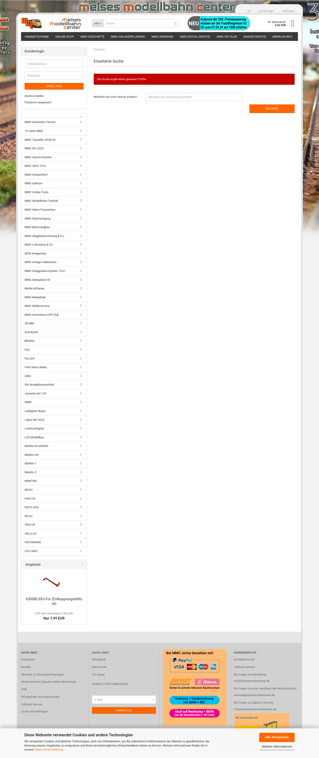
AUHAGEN (31, 334)
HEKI (28, 378)
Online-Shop (64, 36)
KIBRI (28, 404)
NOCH (29, 492)
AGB (24, 691)
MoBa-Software (34, 290)
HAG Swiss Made (36, 369)
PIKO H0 (30, 500)
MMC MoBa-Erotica (37, 308)
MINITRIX (31, 483)
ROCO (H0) (32, 509)
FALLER (29, 360)
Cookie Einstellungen (34, 713)
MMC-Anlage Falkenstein (40, 264)
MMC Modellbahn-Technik (41, 203)
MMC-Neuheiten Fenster (40, 124)
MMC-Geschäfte (93, 36)
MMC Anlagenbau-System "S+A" (45, 273)
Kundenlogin (266, 11)
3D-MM (29, 325)
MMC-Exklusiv (34, 185)
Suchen (272, 110)
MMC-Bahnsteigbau (37, 229)
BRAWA (29, 343)
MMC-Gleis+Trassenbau (40, 212)
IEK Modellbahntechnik (39, 387)
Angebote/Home (37, 36)
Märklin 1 (30, 465)
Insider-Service (254, 36)
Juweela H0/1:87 (35, 395)
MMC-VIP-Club (227, 36)
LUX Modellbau (34, 439)
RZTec (29, 518)
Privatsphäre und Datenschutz (40, 699)
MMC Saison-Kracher (38, 159)
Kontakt (26, 669)
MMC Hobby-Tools (36, 194)
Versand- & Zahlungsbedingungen (42, 676)
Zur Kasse (98, 676)
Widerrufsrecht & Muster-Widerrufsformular (48, 684)
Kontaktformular (244, 661)
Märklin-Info (282, 36)
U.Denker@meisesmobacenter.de (255, 711)
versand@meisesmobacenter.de (254, 697)
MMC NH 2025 (34, 150)
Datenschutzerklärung (49, 749)
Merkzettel (288, 11)
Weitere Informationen (277, 746)
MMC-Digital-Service (195, 36)
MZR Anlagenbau (36, 255)
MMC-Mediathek (35, 299)
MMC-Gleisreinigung (38, 220)
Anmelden (54, 88)
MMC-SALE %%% (35, 168)
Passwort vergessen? (38, 104)
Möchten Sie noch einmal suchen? (115, 99)
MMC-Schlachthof (36, 176)
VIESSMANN (33, 544)
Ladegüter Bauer (35, 413)
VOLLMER (31, 553)
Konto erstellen (34, 98)
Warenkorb (99, 661)
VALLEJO (31, 535)
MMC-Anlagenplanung (128, 36)
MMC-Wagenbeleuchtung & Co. (44, 238)
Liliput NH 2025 (34, 421)
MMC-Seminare (162, 36)
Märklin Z (31, 474)
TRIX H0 (30, 527)
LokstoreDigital (34, 430)
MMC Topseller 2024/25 (40, 141)
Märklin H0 (32, 456)
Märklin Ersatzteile (36, 448)
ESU (27, 352)
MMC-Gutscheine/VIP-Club (42, 316)
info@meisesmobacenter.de (252, 683)
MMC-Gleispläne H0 (37, 281)
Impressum (28, 661)
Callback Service (31, 706)
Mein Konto (99, 669)
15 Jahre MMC (34, 133)
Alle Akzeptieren (277, 737)
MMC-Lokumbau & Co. (39, 246)
